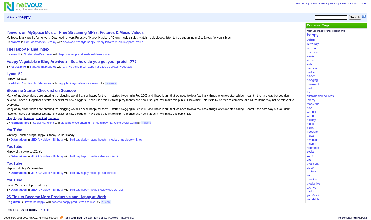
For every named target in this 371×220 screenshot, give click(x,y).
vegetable (126, 66)
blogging (18, 118)
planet (79, 54)
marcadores (102, 66)
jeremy (100, 42)
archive (67, 66)
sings (121, 139)
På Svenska (344, 217)
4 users (146, 122)
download (69, 42)
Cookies (113, 217)
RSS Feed (69, 217)
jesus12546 (18, 66)
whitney (137, 139)
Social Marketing (43, 122)
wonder (118, 189)
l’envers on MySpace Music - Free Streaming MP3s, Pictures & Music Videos (75, 33)
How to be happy (34, 202)
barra (76, 66)
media (113, 139)
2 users (105, 202)
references (84, 83)
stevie (101, 189)
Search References (39, 83)
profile (139, 42)
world (133, 122)
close (75, 122)
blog (83, 66)
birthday (75, 139)
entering (85, 122)
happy (91, 42)
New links (302, 3)
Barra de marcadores (43, 66)
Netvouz (12, 17)
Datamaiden (19, 139)
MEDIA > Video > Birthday (47, 139)
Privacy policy (127, 217)
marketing (54, 118)
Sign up (352, 3)
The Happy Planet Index (28, 49)
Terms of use (100, 217)
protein (115, 66)
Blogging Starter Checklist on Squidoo (41, 90)
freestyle (81, 42)
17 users (110, 83)
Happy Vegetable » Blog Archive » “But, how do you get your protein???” (73, 62)
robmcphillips (20, 122)
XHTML (357, 217)
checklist (41, 118)
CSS (364, 217)
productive (77, 202)
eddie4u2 (17, 83)
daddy (85, 139)
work (93, 202)
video (128, 139)
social (125, 122)
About (333, 3)
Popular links (318, 3)
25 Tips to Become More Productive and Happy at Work (56, 197)
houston (103, 139)
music (118, 42)
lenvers (109, 42)
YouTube (14, 130)
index (71, 54)
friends (95, 122)
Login (363, 3)
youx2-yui (112, 156)
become (57, 202)
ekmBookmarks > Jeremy (40, 42)
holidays (71, 83)
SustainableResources (38, 54)
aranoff (15, 42)
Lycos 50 (15, 74)
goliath (15, 202)
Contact (88, 217)
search (96, 83)
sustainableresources (97, 54)
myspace (129, 42)
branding (29, 118)
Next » (44, 209)
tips (87, 202)
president (104, 173)
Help (343, 3)
